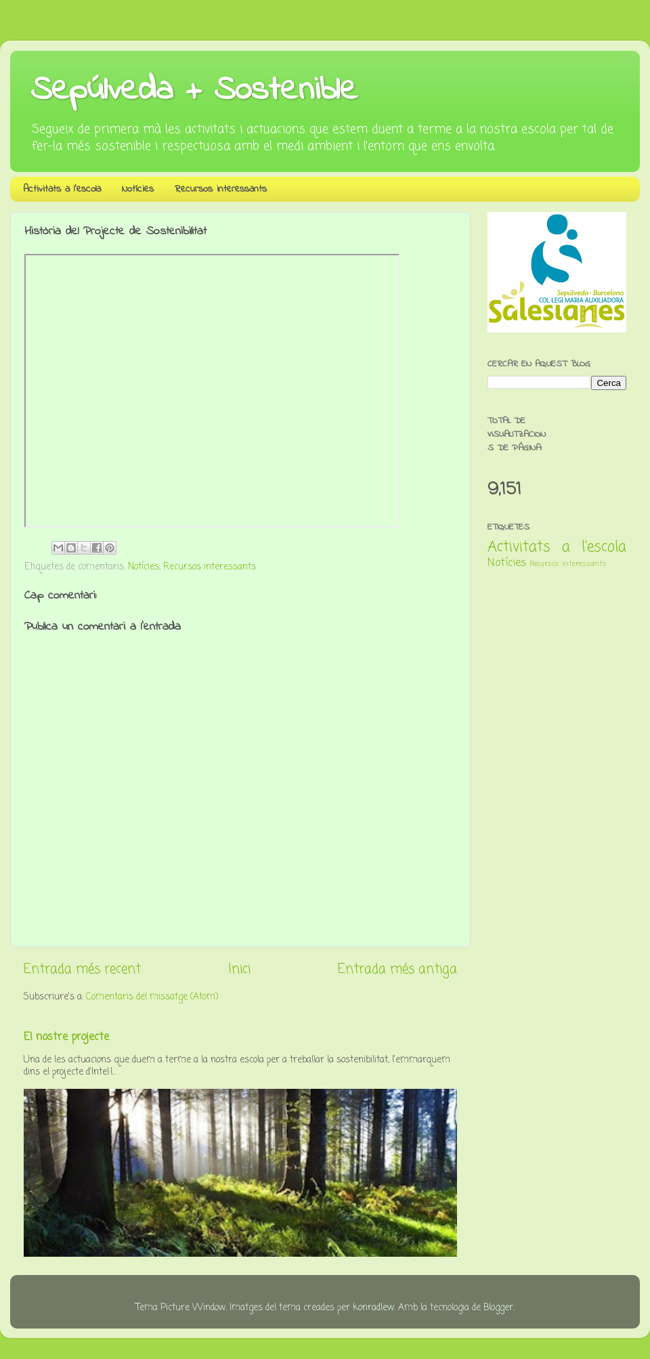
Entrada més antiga (397, 969)
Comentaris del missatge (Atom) (152, 997)
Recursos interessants (221, 188)
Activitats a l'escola (62, 188)
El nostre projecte (66, 1037)
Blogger (498, 1308)
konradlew (373, 1308)
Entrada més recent (82, 969)
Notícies (138, 188)
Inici (239, 969)
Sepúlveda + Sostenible (194, 90)
